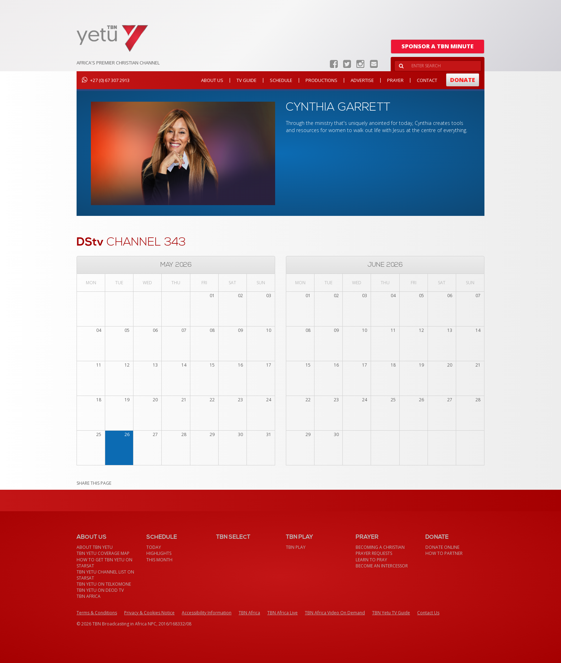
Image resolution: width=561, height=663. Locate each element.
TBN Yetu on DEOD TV (100, 590)
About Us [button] (212, 80)
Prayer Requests (374, 553)
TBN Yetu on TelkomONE (104, 584)
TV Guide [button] (246, 80)
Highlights (158, 553)
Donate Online (442, 547)
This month (159, 560)
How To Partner (444, 553)
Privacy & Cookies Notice (149, 613)
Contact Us (428, 613)
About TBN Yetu (95, 547)
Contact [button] (427, 80)
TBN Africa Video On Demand (335, 613)
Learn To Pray (371, 560)
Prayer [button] (395, 80)
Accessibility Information (206, 613)
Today (153, 547)
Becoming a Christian (380, 547)
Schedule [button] (281, 80)
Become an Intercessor (382, 566)
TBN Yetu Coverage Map (103, 553)
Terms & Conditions (97, 613)
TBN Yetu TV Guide (391, 613)
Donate (462, 80)
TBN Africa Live (282, 613)
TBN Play (296, 547)
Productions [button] (321, 80)
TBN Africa (89, 596)
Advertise (362, 80)
